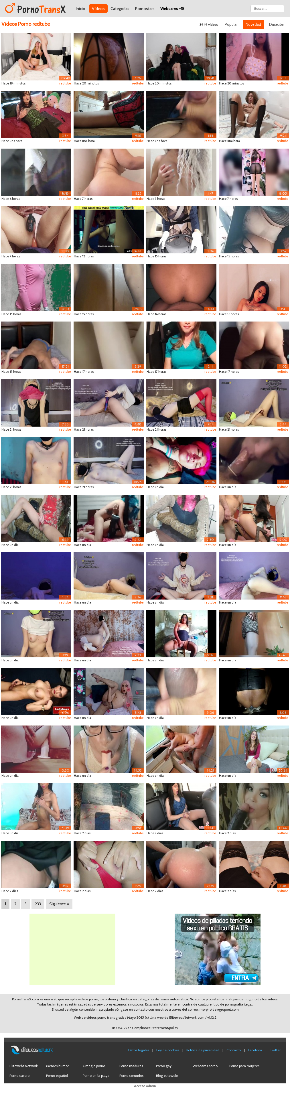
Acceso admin (145, 1086)
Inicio (80, 8)
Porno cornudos (131, 1075)
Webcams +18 (172, 8)
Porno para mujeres (244, 1066)
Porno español (57, 1075)
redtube (65, 83)
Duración (276, 24)
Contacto (233, 1050)
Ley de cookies (167, 1050)
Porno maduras (131, 1066)
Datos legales (138, 1050)
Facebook (255, 1050)
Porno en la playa (96, 1075)
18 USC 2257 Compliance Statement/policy (145, 1028)
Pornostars (145, 8)
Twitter (275, 1050)
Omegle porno (94, 1066)
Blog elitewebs (167, 1075)
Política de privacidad (202, 1050)
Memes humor (57, 1066)
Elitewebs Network (23, 1066)
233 (38, 903)
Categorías (120, 8)
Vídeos (98, 8)
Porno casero (19, 1075)
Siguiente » (59, 903)
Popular (231, 24)
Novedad (253, 24)
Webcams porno (205, 1066)
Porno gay (163, 1066)
